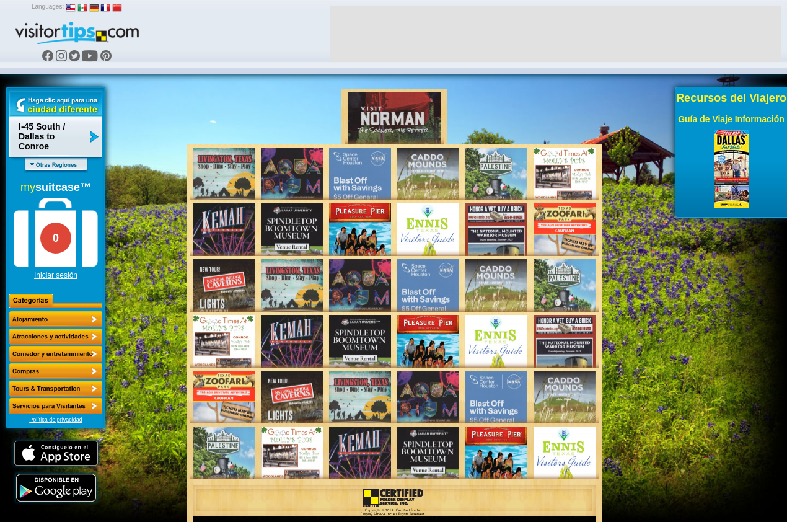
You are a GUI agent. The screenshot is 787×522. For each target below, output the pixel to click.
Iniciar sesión (55, 275)
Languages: (48, 6)
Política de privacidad (55, 420)
